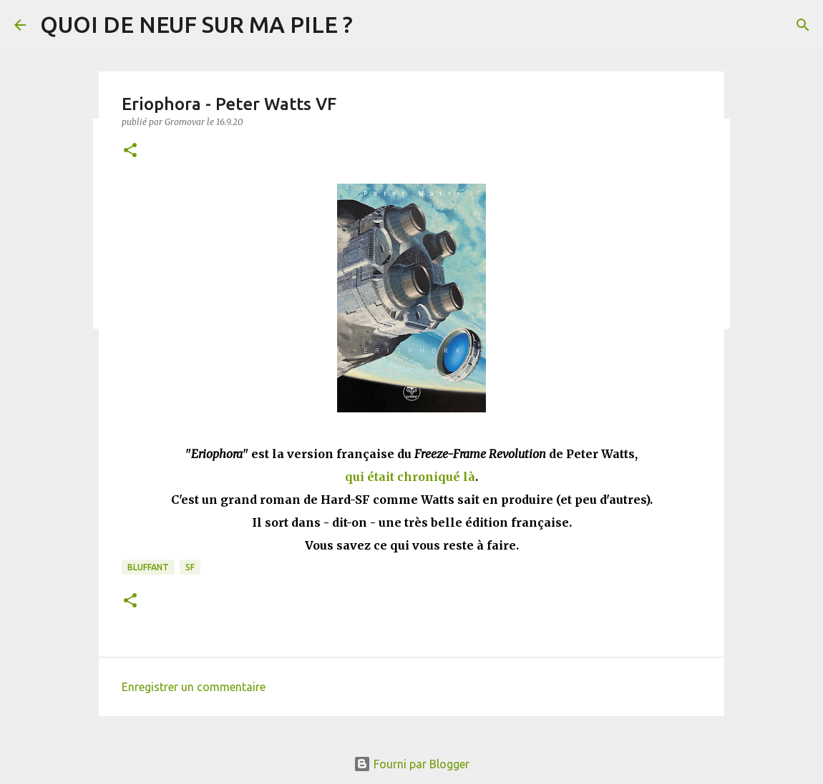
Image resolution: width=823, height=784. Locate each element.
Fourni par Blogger (411, 764)
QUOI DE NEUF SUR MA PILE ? (196, 24)
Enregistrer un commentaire (194, 686)
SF (190, 567)
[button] (130, 151)
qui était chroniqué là (410, 477)
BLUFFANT (148, 567)
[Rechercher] (803, 25)
